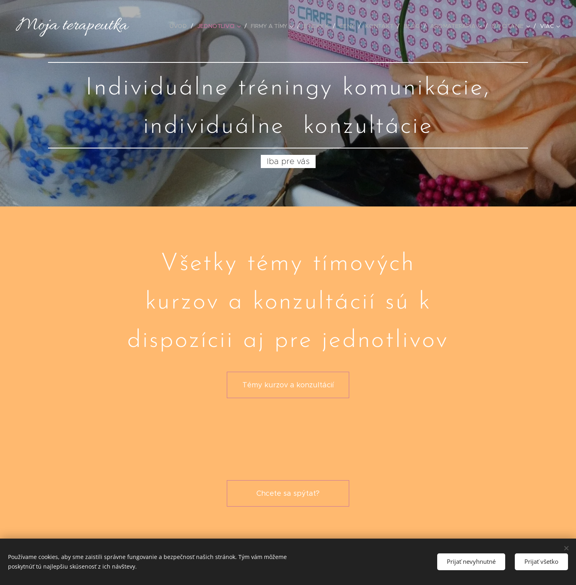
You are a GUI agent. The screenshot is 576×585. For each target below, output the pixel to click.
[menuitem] (182, 26)
